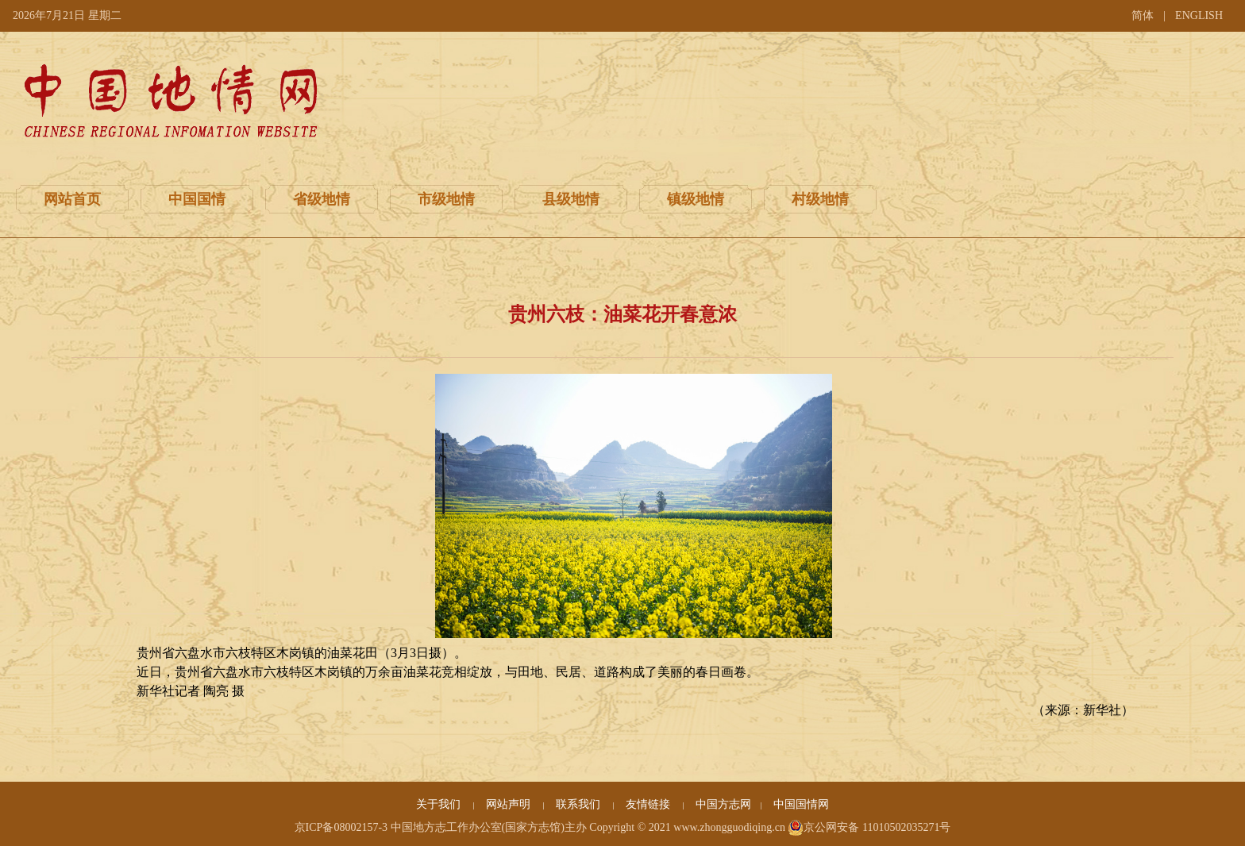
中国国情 (196, 199)
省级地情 (321, 199)
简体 (1142, 15)
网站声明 (510, 804)
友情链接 (649, 804)
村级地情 (820, 199)
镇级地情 (695, 199)
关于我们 (440, 804)
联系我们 (579, 804)
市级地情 (446, 199)
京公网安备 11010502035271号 (869, 828)
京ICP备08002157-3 (341, 827)
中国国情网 (801, 804)
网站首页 (72, 199)
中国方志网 (723, 804)
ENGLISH (1199, 15)
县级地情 (570, 199)
